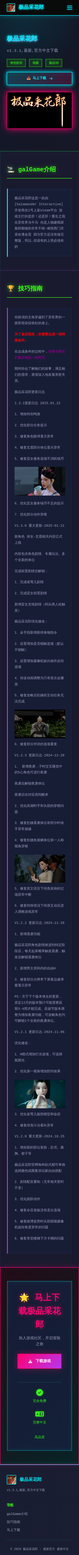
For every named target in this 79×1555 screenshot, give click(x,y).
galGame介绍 (17, 1514)
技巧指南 (13, 1522)
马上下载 (13, 1530)
